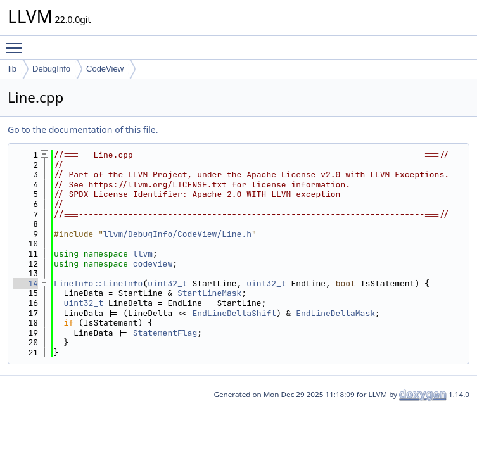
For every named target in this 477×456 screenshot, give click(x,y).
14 (25, 283)
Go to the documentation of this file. (83, 130)
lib (12, 68)
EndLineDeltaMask (335, 313)
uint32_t (167, 283)
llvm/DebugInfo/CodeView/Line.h (177, 234)
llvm (143, 253)
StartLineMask (209, 293)
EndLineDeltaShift (234, 313)
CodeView (105, 68)
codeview (152, 263)
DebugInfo (51, 68)
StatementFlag (165, 332)
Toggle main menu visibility (17, 42)
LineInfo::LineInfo (98, 283)
